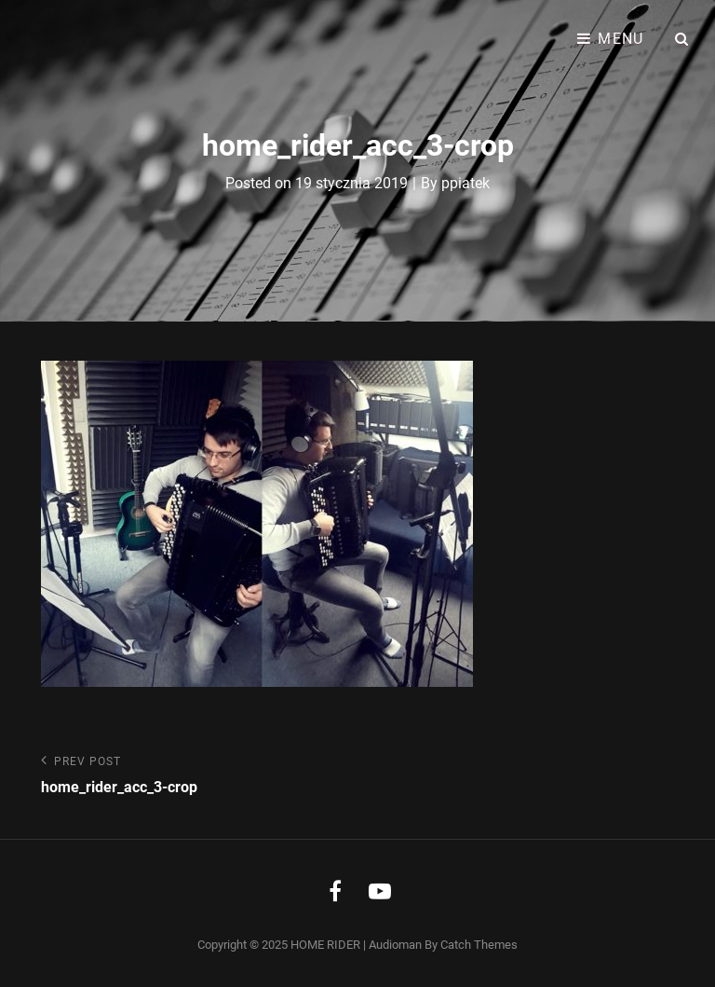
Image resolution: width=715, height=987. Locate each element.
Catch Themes (479, 945)
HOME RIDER (325, 945)
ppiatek (465, 183)
